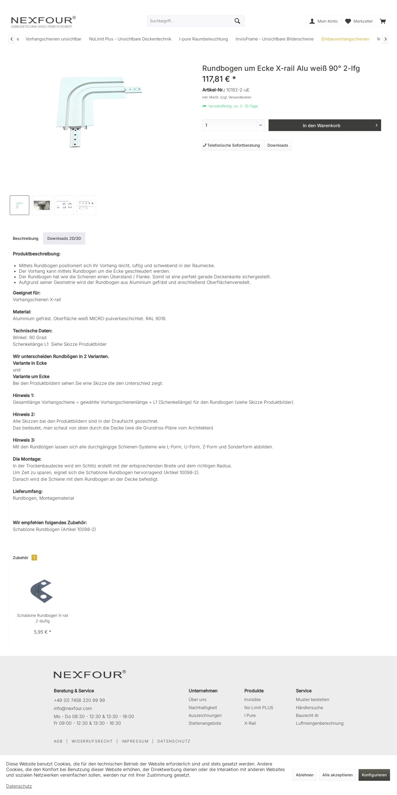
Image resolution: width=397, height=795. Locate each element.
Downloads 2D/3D (64, 238)
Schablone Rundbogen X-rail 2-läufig (42, 618)
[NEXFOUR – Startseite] (90, 673)
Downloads (277, 145)
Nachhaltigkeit (203, 707)
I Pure (250, 715)
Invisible (252, 699)
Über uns (197, 699)
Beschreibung (25, 238)
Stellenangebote (205, 723)
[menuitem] (383, 20)
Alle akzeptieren (337, 774)
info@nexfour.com (73, 708)
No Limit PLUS (258, 707)
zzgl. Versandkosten (235, 97)
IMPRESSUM (135, 741)
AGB (58, 741)
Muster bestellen (312, 699)
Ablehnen (304, 774)
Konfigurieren (374, 774)
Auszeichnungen (205, 715)
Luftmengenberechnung (320, 723)
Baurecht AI (307, 715)
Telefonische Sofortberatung (231, 145)
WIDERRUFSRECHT (92, 741)
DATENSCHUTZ (174, 741)
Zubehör (25, 557)
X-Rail (250, 723)
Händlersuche (309, 707)
